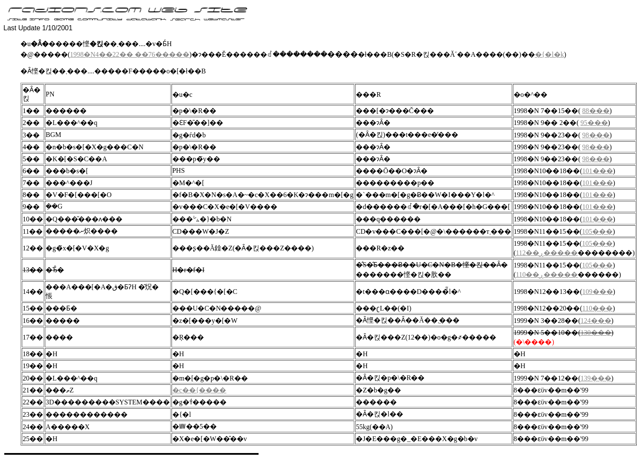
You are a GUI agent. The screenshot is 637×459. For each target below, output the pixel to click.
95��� (594, 122)
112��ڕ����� (547, 252)
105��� (597, 231)
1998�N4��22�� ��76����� (129, 54)
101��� (597, 170)
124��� (596, 320)
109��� (597, 291)
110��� (597, 308)
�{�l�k (549, 54)
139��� (596, 378)
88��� (596, 110)
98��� (596, 135)
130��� (596, 332)
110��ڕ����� (547, 274)
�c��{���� (199, 390)
